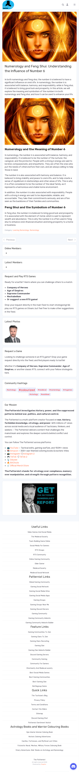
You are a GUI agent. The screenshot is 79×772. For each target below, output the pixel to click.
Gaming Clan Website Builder (39, 650)
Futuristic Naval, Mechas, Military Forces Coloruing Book (39, 746)
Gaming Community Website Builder (39, 623)
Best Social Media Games (40, 673)
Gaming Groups (39, 600)
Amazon (14, 451)
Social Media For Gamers (39, 546)
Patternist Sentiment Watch (39, 723)
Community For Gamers (39, 664)
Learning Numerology (21, 230)
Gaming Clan (39, 646)
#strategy (33, 394)
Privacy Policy (39, 700)
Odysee (13, 459)
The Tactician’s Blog (39, 696)
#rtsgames (67, 390)
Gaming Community (39, 614)
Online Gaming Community (39, 559)
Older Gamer (39, 564)
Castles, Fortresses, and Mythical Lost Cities (39, 741)
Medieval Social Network (39, 573)
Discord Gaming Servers (39, 655)
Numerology (34, 230)
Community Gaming (39, 659)
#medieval (42, 390)
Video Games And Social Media (39, 532)
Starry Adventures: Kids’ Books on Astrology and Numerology (39, 750)
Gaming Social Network (40, 587)
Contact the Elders (39, 709)
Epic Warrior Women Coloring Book (39, 732)
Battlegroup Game (39, 686)
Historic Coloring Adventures (39, 737)
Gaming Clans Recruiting (39, 641)
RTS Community (39, 555)
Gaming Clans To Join (39, 637)
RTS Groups (39, 550)
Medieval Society (39, 568)
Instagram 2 (29, 453)
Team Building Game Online (39, 541)
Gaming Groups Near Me (39, 605)
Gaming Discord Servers (39, 609)
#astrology (11, 390)
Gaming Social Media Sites (39, 591)
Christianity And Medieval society (39, 668)
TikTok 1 (14, 457)
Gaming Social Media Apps (39, 596)
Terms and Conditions (39, 705)
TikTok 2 (23, 457)
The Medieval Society (39, 537)
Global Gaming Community (39, 582)
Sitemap (39, 714)
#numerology (54, 390)
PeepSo (43, 764)
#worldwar (45, 394)
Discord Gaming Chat (39, 718)
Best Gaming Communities (39, 677)
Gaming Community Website (39, 618)
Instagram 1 (15, 453)
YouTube (14, 448)
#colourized (27, 390)
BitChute (14, 462)
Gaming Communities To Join (39, 632)
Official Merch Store (19, 465)
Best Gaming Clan (39, 682)
